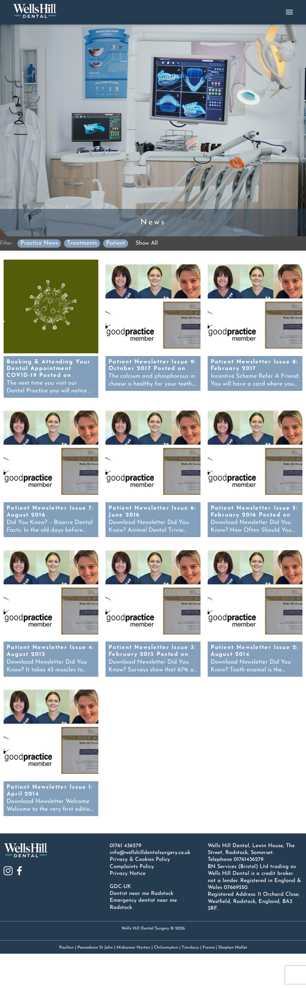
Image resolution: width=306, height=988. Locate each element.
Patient (117, 243)
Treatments (84, 243)
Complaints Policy (132, 901)
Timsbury (190, 982)
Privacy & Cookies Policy (140, 894)
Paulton (66, 982)
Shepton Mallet (232, 982)
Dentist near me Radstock (141, 928)
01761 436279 (125, 880)
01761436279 (249, 894)
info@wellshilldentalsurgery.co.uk (150, 887)
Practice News (41, 243)
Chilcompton (166, 982)
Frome (209, 982)
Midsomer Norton (133, 982)
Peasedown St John (95, 982)
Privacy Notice (128, 908)
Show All (148, 243)
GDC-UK (120, 921)
